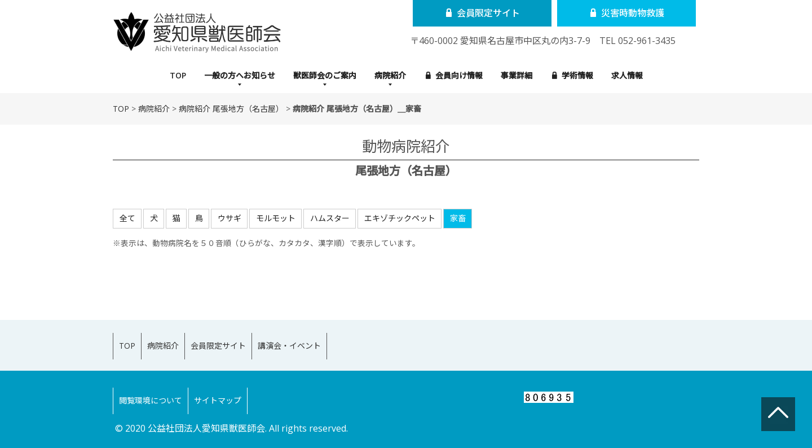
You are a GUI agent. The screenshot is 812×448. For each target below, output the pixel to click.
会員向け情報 (454, 75)
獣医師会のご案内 (324, 75)
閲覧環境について (156, 383)
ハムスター (330, 218)
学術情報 (572, 75)
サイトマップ (234, 383)
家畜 (458, 218)
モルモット (275, 218)
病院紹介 (390, 75)
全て (127, 218)
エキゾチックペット (399, 218)
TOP (178, 75)
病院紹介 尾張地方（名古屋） (231, 108)
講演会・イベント (328, 340)
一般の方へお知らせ (239, 75)
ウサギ (229, 218)
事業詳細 (516, 75)
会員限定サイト (477, 13)
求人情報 (627, 75)
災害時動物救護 (610, 13)
